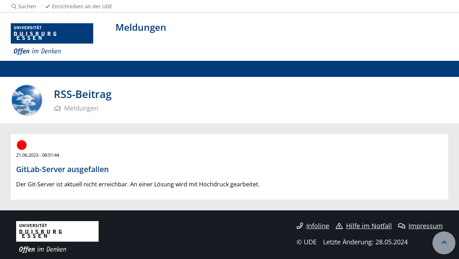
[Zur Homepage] (52, 39)
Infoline (313, 225)
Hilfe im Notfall (364, 225)
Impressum (420, 225)
